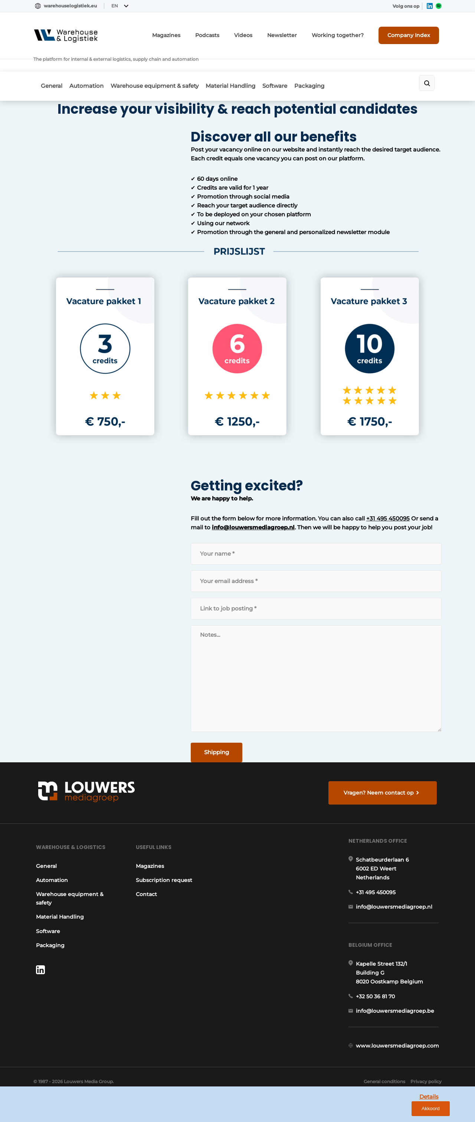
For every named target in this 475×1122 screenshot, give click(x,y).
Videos (265, 32)
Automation (91, 65)
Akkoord (447, 1111)
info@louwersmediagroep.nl (127, 508)
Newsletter (300, 32)
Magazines (195, 32)
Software (294, 65)
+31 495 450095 (283, 499)
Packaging (333, 65)
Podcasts (232, 32)
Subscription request (163, 874)
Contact (146, 888)
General (51, 65)
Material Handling (245, 65)
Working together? (348, 32)
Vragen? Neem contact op (380, 778)
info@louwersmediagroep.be (397, 1019)
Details (412, 1110)
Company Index (413, 32)
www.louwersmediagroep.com (400, 1057)
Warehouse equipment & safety (164, 65)
